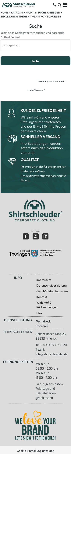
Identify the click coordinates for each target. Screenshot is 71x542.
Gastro (38, 16)
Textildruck (43, 321)
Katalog (17, 12)
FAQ (39, 313)
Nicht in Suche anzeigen (43, 12)
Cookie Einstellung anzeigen (35, 451)
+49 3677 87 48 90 (54, 345)
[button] (35, 210)
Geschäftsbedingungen (52, 291)
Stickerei (42, 326)
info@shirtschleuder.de (52, 354)
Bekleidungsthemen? (16, 16)
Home (4, 12)
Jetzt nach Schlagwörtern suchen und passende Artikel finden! (32, 31)
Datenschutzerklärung (51, 285)
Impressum (43, 280)
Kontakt (41, 297)
